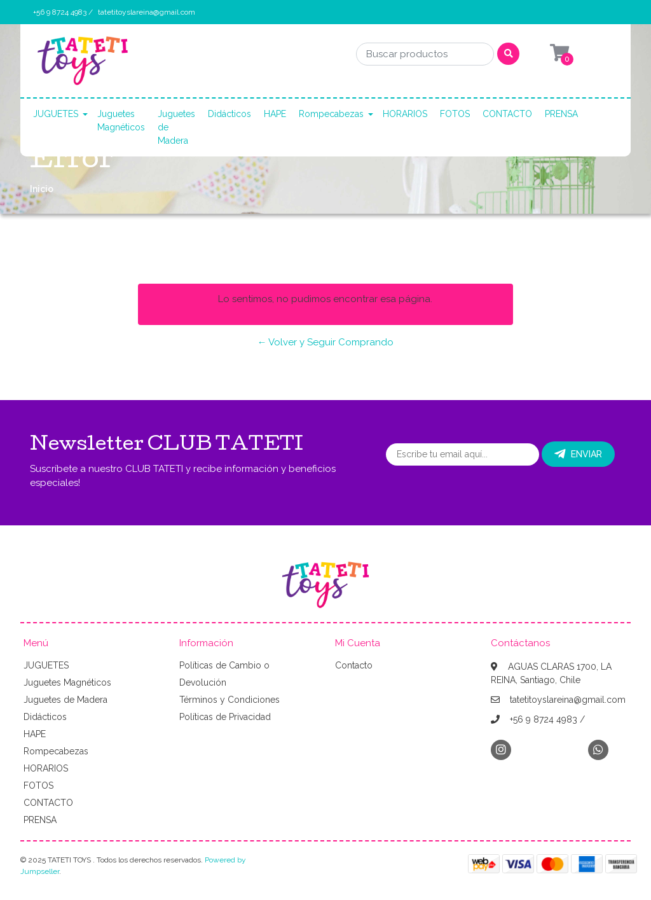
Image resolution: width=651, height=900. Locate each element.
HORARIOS (405, 114)
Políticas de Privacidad (225, 717)
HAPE (275, 114)
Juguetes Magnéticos (121, 120)
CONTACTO (507, 114)
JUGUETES (55, 114)
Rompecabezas (331, 114)
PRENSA (561, 114)
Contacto (354, 665)
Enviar (578, 454)
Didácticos (229, 114)
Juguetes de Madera (176, 127)
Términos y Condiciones (229, 700)
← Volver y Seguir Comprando (325, 342)
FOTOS (455, 114)
